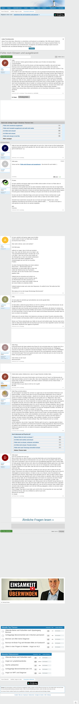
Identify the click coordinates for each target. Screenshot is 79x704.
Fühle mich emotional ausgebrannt (12, 125)
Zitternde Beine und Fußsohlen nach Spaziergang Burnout (26, 657)
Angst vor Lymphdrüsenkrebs (15, 661)
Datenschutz (31, 694)
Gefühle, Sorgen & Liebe (16, 679)
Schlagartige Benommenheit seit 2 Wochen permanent (24, 635)
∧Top (75, 702)
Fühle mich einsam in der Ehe (11, 136)
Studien (44, 8)
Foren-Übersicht (5, 679)
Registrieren (53, 8)
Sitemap (49, 694)
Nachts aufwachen (12, 665)
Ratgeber (32, 8)
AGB (45, 694)
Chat (38, 8)
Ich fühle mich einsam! (9, 130)
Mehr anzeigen (7, 138)
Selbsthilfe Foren (17, 8)
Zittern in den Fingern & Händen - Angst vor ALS (22, 646)
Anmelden (60, 8)
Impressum (25, 694)
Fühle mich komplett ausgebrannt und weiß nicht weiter (18, 128)
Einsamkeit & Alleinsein (29, 679)
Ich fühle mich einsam (9, 133)
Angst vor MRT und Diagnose (15, 673)
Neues (9, 8)
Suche (25, 8)
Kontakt (16, 694)
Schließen (31, 48)
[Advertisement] (38, 508)
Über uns (20, 694)
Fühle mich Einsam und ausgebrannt (19, 53)
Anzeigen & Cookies (39, 694)
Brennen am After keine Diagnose (17, 639)
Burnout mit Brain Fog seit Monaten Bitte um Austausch (25, 643)
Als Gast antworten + (6, 56)
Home (3, 8)
